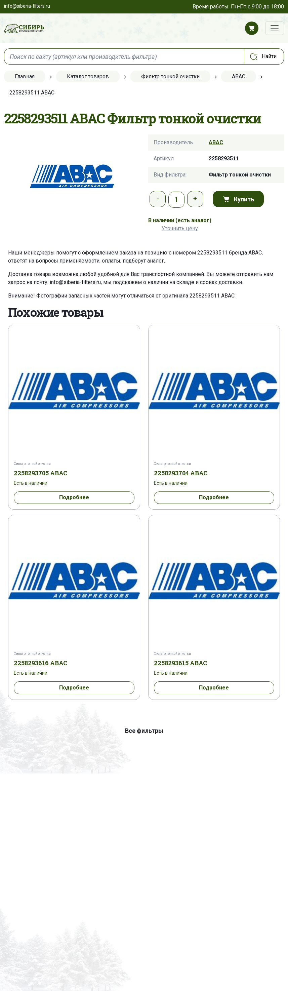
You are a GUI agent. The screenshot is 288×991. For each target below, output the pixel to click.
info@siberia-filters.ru (75, 282)
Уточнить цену (180, 228)
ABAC (216, 142)
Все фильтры (144, 730)
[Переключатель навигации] (274, 28)
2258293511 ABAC (212, 295)
